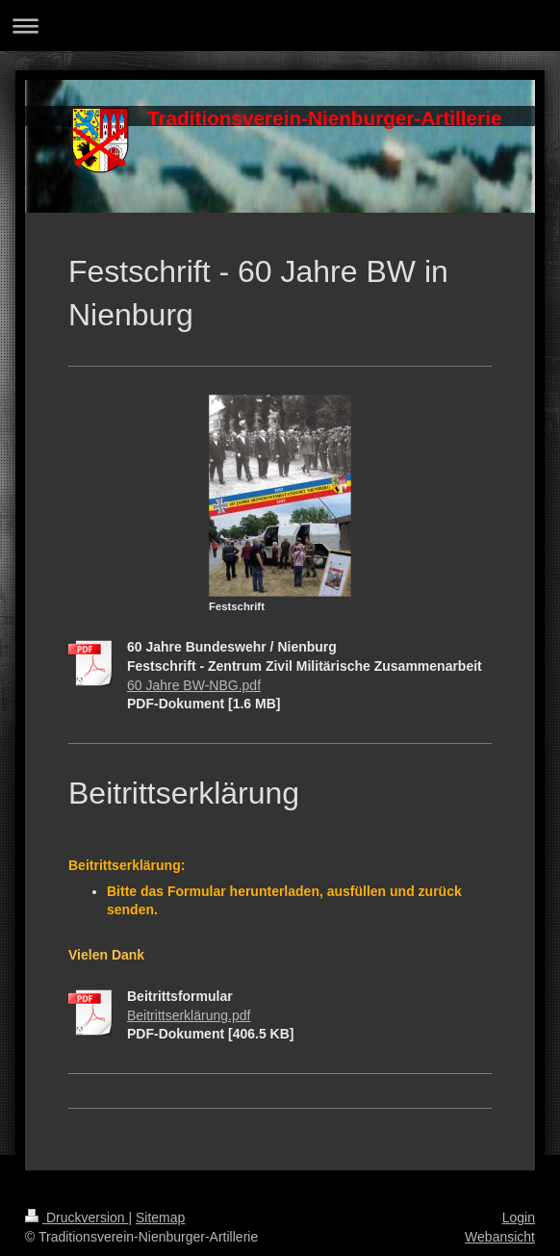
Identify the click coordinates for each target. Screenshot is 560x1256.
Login (518, 1217)
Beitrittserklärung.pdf (188, 1015)
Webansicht (500, 1236)
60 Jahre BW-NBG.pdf (194, 685)
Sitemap (160, 1217)
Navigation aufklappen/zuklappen (280, 25)
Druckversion (76, 1217)
